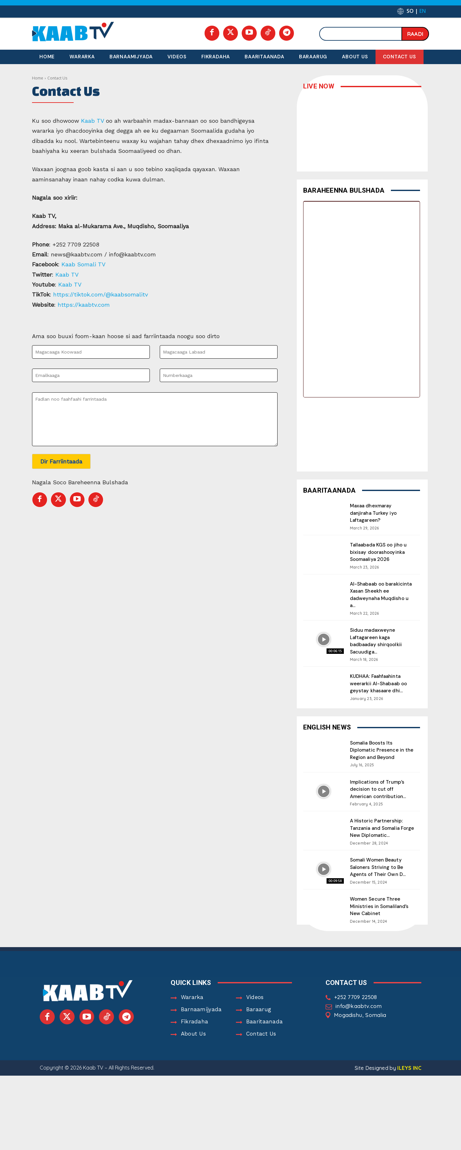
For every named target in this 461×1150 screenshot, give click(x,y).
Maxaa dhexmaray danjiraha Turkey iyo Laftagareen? (376, 512)
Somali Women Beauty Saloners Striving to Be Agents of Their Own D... (381, 876)
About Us (193, 1049)
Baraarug (258, 1024)
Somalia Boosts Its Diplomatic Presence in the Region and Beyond (380, 760)
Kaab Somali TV (84, 264)
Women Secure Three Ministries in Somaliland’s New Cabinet (378, 919)
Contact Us (261, 1049)
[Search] (415, 34)
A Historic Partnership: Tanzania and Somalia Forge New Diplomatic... (380, 838)
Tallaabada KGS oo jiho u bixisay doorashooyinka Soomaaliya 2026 (380, 555)
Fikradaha (194, 1037)
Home (37, 78)
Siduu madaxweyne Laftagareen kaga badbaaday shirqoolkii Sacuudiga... (379, 646)
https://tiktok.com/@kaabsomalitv (101, 294)
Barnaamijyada (201, 1024)
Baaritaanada (264, 1037)
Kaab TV (92, 120)
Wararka (192, 1012)
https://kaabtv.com (85, 304)
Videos (255, 1012)
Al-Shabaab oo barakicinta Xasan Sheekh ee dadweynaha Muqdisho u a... (381, 601)
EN (422, 10)
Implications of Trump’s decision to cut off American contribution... (381, 799)
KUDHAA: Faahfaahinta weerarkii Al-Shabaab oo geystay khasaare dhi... (379, 692)
